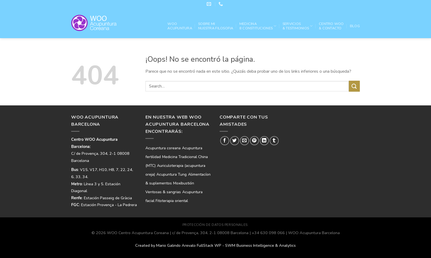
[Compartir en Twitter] (234, 140)
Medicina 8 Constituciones (258, 26)
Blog (355, 26)
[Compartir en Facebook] (224, 140)
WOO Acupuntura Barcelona (314, 232)
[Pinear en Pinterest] (254, 140)
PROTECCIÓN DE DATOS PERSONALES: (216, 225)
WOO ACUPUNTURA (179, 26)
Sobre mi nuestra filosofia (215, 26)
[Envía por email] (244, 140)
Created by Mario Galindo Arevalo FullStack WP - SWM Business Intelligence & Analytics (215, 245)
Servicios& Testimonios (298, 26)
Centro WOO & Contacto (331, 26)
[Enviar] (354, 86)
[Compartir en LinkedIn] (264, 140)
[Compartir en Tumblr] (274, 140)
